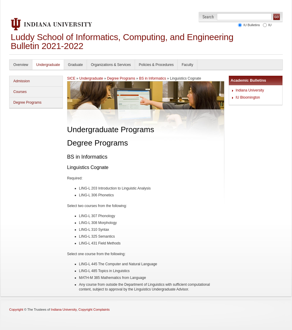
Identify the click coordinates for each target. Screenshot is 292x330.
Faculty (187, 65)
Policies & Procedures (156, 65)
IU (269, 25)
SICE (71, 78)
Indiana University (250, 90)
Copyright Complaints (94, 309)
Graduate (75, 65)
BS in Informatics (152, 78)
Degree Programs (27, 102)
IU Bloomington (248, 97)
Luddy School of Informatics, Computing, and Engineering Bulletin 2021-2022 (122, 41)
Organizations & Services (111, 65)
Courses (20, 92)
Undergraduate (48, 65)
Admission (21, 81)
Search (208, 16)
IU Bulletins (251, 25)
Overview (20, 65)
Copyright (16, 309)
